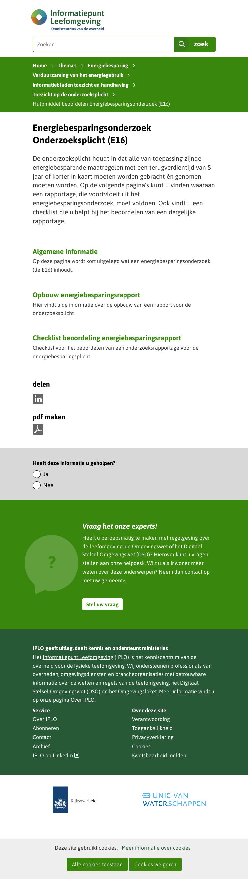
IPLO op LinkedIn (56, 755)
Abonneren (46, 728)
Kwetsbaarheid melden (159, 755)
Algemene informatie (65, 251)
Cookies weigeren (155, 864)
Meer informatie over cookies (156, 848)
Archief (41, 746)
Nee (48, 485)
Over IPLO (83, 700)
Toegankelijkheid (152, 728)
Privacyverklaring (153, 737)
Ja (45, 474)
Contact (42, 737)
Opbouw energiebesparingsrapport (86, 295)
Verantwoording (151, 719)
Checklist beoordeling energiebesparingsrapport (107, 338)
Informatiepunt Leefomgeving (78, 657)
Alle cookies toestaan (97, 864)
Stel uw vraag (102, 604)
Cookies (141, 746)
